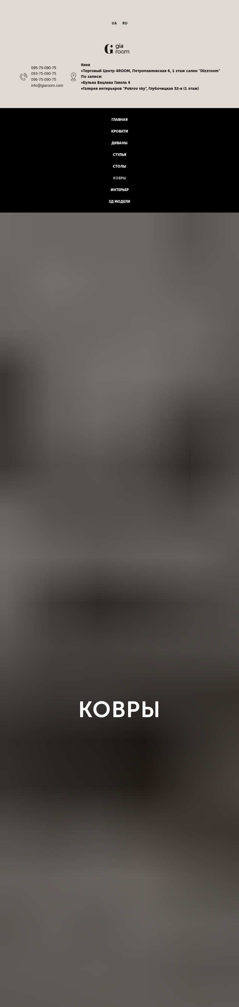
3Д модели (119, 201)
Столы (119, 166)
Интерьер (120, 190)
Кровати (119, 131)
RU (125, 23)
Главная (119, 120)
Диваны (119, 143)
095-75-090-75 (43, 68)
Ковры (119, 178)
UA (114, 23)
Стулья (119, 155)
